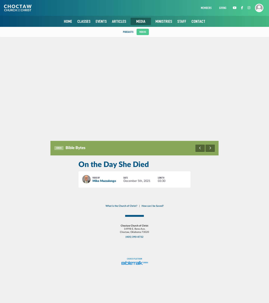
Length (161, 178)
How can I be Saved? (153, 206)
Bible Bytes (75, 148)
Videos (142, 32)
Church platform (134, 259)
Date (125, 178)
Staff (181, 21)
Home (68, 21)
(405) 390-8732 (134, 237)
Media (140, 21)
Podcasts (128, 32)
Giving (222, 8)
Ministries (163, 21)
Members (206, 8)
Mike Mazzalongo (104, 180)
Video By (96, 178)
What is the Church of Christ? (121, 206)
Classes (83, 21)
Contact (198, 21)
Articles (119, 21)
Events (101, 21)
